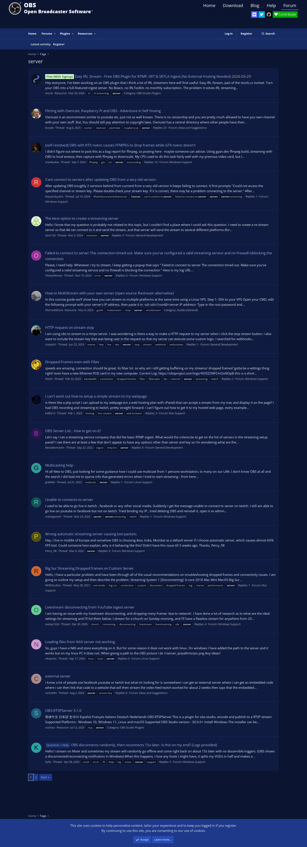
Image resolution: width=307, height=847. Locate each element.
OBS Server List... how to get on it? (73, 430)
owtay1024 (52, 624)
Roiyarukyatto (54, 196)
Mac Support (177, 413)
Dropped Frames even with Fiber (72, 361)
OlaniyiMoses (53, 275)
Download (233, 5)
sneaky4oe (52, 162)
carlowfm (51, 693)
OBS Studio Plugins (149, 93)
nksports (50, 658)
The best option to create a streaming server (82, 218)
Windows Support (180, 162)
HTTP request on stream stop (69, 327)
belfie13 (50, 413)
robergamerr (53, 516)
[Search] (268, 33)
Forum (289, 5)
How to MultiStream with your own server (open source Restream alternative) (109, 293)
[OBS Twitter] (261, 14)
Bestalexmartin (54, 447)
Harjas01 (50, 344)
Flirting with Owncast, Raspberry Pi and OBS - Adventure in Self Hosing (103, 110)
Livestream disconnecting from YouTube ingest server (90, 607)
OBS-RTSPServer (58, 710)
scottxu (50, 727)
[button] (55, 33)
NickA (48, 379)
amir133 (50, 235)
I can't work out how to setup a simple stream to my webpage (96, 396)
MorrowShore (54, 310)
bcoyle (49, 128)
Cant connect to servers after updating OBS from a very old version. (100, 179)
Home (209, 5)
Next (44, 777)
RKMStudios (53, 585)
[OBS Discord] (254, 14)
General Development (149, 235)
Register (59, 44)
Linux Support (143, 482)
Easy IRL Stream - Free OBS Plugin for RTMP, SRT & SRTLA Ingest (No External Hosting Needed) (138, 76)
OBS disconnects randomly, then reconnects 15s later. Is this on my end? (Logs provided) (131, 744)
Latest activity (41, 44)
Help (271, 5)
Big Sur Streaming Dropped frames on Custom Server (89, 568)
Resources (85, 33)
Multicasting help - (60, 465)
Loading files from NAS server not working (80, 641)
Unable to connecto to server (69, 499)
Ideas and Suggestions (192, 128)
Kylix (48, 762)
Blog (255, 5)
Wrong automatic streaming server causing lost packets (91, 533)
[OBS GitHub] (269, 14)
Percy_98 (50, 551)
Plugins (65, 33)
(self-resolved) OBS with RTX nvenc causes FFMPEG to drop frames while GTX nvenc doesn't (120, 145)
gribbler (50, 482)
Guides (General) (187, 310)
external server (58, 676)
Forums (47, 33)
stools (49, 93)
